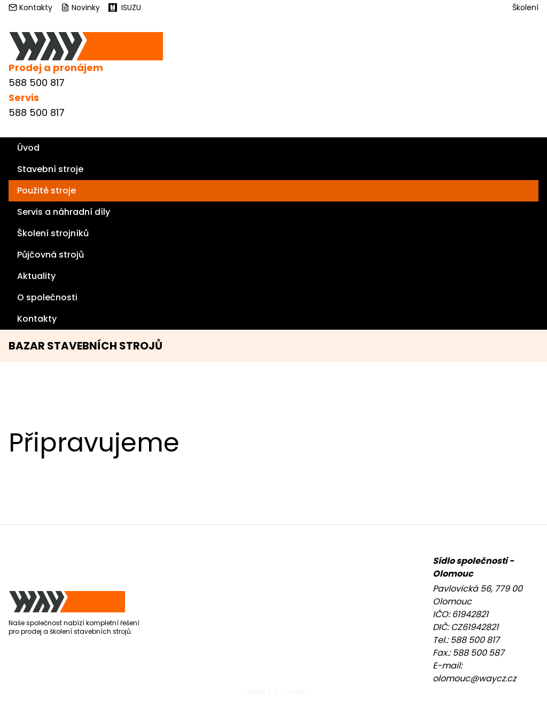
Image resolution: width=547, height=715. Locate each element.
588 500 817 (37, 82)
